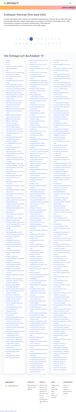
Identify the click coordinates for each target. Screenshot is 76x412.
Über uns (66, 385)
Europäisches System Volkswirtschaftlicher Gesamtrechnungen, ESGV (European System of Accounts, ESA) (63, 210)
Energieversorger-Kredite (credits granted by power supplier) (37, 145)
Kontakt (65, 387)
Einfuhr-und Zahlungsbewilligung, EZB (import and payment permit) (14, 232)
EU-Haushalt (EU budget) (61, 102)
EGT (7, 70)
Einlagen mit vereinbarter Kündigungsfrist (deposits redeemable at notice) (13, 264)
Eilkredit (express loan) (13, 220)
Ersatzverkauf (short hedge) (38, 305)
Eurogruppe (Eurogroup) (61, 129)
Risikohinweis (43, 385)
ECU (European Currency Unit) (15, 90)
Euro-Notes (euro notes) (61, 149)
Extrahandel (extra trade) (61, 349)
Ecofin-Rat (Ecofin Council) (14, 84)
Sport (52, 393)
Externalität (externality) (61, 347)
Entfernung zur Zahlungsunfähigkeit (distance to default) (39, 169)
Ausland (53, 397)
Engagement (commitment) (38, 177)
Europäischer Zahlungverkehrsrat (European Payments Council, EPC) (63, 185)
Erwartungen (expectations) (38, 361)
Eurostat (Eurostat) (59, 264)
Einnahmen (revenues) (12, 295)
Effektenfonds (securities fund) (15, 108)
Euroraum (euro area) (60, 256)
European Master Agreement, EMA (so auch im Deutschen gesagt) (62, 252)
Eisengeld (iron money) (13, 355)
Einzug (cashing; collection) (14, 349)
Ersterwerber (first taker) (37, 315)
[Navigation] (70, 3)
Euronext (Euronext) (59, 147)
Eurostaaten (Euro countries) (62, 262)
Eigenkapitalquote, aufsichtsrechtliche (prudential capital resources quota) (15, 204)
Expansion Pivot (58, 365)
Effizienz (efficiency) (12, 121)
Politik (53, 387)
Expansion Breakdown (60, 359)
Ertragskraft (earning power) (38, 357)
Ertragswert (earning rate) (37, 359)
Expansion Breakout (59, 361)
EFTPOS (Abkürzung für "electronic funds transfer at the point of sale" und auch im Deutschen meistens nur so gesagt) (15, 131)
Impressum (66, 389)
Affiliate (30, 389)
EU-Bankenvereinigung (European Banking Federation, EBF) (63, 98)
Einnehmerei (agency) (12, 301)
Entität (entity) (34, 183)
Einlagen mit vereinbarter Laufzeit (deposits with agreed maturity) (15, 270)
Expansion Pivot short (60, 367)
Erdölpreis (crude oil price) (38, 234)
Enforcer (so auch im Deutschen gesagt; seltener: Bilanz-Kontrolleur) (38, 163)
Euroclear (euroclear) (60, 117)
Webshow (45, 401)
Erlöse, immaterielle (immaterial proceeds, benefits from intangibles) (39, 276)
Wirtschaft (54, 389)
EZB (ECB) (57, 355)
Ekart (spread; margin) (12, 357)
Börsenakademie (32, 385)
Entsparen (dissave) (36, 208)
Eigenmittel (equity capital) (14, 218)
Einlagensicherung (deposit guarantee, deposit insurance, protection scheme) (15, 280)
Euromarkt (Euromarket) (61, 145)
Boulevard (54, 395)
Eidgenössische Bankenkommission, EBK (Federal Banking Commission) (15, 151)
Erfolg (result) (34, 238)
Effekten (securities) (12, 106)
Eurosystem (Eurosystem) (61, 270)
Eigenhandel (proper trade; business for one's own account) (14, 177)
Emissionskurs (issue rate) (37, 104)
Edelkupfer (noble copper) (14, 92)
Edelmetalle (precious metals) (15, 94)
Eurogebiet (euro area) (60, 123)
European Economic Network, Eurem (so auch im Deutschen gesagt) (62, 240)
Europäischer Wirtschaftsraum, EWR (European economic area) (63, 179)
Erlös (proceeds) (35, 272)
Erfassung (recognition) (37, 236)
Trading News (55, 385)
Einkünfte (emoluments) (13, 250)
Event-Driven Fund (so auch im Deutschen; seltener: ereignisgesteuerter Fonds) (63, 294)
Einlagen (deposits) (12, 256)
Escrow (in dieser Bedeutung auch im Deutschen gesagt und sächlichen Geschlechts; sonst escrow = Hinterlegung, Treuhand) (63, 86)
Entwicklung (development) (38, 210)
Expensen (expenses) (60, 333)
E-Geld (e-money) (11, 141)
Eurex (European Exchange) (62, 104)
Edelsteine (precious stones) (14, 100)
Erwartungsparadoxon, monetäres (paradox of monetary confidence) (36, 365)
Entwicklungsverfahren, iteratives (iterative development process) (37, 214)
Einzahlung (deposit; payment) (15, 331)
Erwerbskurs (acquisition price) (63, 68)
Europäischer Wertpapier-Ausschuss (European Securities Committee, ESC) (62, 173)
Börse (53, 391)
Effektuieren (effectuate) (13, 119)
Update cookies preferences (8, 411)
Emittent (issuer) (35, 125)
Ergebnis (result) (35, 254)
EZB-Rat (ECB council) (60, 357)
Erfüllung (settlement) (36, 244)
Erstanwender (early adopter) (38, 313)
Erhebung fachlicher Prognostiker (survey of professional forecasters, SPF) (38, 262)
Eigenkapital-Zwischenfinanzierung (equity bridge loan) (15, 214)
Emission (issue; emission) (37, 88)
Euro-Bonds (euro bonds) (61, 110)
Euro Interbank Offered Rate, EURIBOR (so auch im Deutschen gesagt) (62, 135)
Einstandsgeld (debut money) (15, 317)
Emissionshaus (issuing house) (39, 98)
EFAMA (8, 60)
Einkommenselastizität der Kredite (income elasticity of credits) (14, 246)
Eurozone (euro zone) (60, 288)
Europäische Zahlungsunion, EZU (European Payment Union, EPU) (62, 234)
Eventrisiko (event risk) (60, 299)
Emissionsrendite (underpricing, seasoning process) (37, 112)
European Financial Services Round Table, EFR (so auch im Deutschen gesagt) (62, 246)
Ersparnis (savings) (35, 307)
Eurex (8, 64)
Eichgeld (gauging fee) (13, 147)
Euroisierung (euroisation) (61, 131)
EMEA (8, 62)
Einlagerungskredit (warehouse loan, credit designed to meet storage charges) (15, 290)
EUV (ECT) (57, 290)
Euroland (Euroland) (59, 139)
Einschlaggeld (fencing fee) (14, 307)
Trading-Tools (31, 387)
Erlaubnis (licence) (35, 266)
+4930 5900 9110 (12, 386)
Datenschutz (43, 387)
